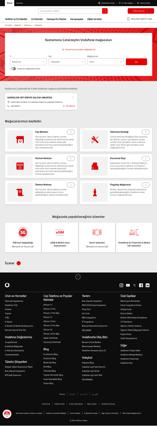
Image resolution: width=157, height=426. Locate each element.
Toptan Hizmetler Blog (53, 375)
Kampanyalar (76, 19)
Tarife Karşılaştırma (128, 339)
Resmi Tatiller (126, 314)
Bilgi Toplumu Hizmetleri (110, 414)
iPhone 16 (47, 330)
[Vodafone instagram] (121, 286)
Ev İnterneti (37, 19)
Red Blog (47, 367)
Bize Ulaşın (92, 404)
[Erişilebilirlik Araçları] (106, 3)
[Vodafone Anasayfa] (10, 11)
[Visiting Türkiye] (143, 3)
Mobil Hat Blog (49, 363)
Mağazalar (17, 25)
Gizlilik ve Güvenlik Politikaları (56, 414)
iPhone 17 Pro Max (51, 313)
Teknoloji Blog (49, 371)
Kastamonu (28, 25)
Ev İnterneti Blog (50, 355)
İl (10, 56)
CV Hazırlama (126, 322)
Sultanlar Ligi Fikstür (90, 371)
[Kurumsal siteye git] (19, 3)
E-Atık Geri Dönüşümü (14, 351)
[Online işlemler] (141, 11)
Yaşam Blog (48, 384)
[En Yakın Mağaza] (126, 3)
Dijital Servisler (94, 19)
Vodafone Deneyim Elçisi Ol (94, 351)
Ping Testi (86, 310)
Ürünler (8, 310)
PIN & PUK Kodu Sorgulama (94, 305)
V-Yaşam (8, 322)
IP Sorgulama (87, 322)
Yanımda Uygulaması (14, 301)
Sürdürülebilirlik (12, 355)
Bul (136, 62)
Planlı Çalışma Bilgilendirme (131, 414)
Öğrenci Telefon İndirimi (131, 326)
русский (83, 394)
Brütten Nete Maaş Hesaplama (133, 318)
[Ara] (105, 11)
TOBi (7, 318)
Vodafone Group (108, 404)
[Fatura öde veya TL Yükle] (139, 19)
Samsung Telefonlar (52, 342)
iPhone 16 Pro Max (51, 334)
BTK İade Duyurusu (13, 375)
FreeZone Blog (49, 359)
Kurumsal (46, 404)
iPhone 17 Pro (49, 309)
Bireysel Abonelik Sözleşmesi (95, 326)
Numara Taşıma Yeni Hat (15, 330)
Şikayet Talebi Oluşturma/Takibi (19, 367)
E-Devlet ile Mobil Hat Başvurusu (19, 326)
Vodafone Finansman (129, 359)
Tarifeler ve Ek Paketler (16, 19)
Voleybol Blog (88, 363)
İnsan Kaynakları (76, 404)
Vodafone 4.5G (11, 305)
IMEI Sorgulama (89, 318)
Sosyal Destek (11, 342)
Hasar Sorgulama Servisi (130, 305)
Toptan (8, 314)
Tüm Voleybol (87, 380)
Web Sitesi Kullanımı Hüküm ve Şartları (29, 414)
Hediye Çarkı (126, 310)
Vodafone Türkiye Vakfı (130, 351)
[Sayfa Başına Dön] (78, 278)
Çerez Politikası (75, 414)
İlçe (50, 56)
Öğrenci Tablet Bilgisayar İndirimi (134, 330)
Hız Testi (86, 314)
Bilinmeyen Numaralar (130, 301)
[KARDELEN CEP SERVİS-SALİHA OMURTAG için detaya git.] (73, 98)
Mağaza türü (92, 56)
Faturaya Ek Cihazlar (56, 19)
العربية (95, 394)
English (72, 394)
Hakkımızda (60, 404)
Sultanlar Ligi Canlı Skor (92, 375)
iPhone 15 (47, 317)
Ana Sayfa (8, 25)
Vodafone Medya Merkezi (131, 355)
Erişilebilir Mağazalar (14, 347)
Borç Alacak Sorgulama (15, 371)
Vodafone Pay (126, 363)
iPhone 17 (47, 305)
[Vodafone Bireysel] (9, 3)
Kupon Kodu (125, 334)
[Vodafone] (7, 285)
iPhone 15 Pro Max (51, 326)
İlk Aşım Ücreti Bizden (91, 342)
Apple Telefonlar (50, 338)
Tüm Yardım (86, 330)
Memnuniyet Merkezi (91, 347)
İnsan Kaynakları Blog (52, 379)
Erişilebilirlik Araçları (91, 414)
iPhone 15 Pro (49, 322)
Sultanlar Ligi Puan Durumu (93, 367)
